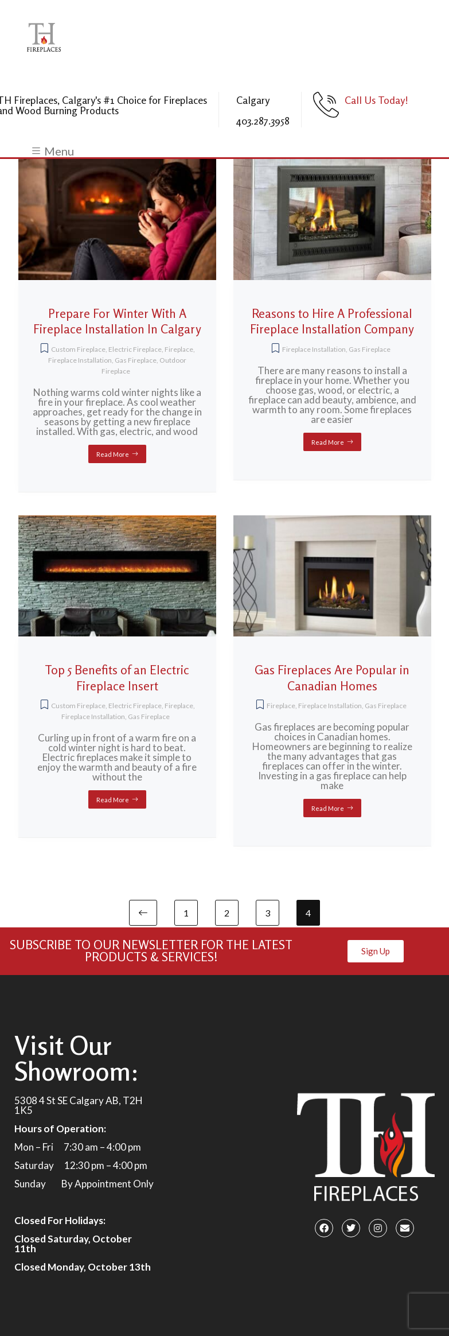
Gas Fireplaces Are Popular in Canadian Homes (332, 677)
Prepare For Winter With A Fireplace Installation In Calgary (117, 321)
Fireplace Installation (80, 360)
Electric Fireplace (135, 349)
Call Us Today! (376, 100)
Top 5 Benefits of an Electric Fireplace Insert (117, 677)
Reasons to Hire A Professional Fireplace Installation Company (332, 321)
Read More (112, 454)
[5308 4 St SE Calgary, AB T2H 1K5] (224, 1156)
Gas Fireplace (136, 360)
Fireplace (179, 349)
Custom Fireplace (78, 349)
